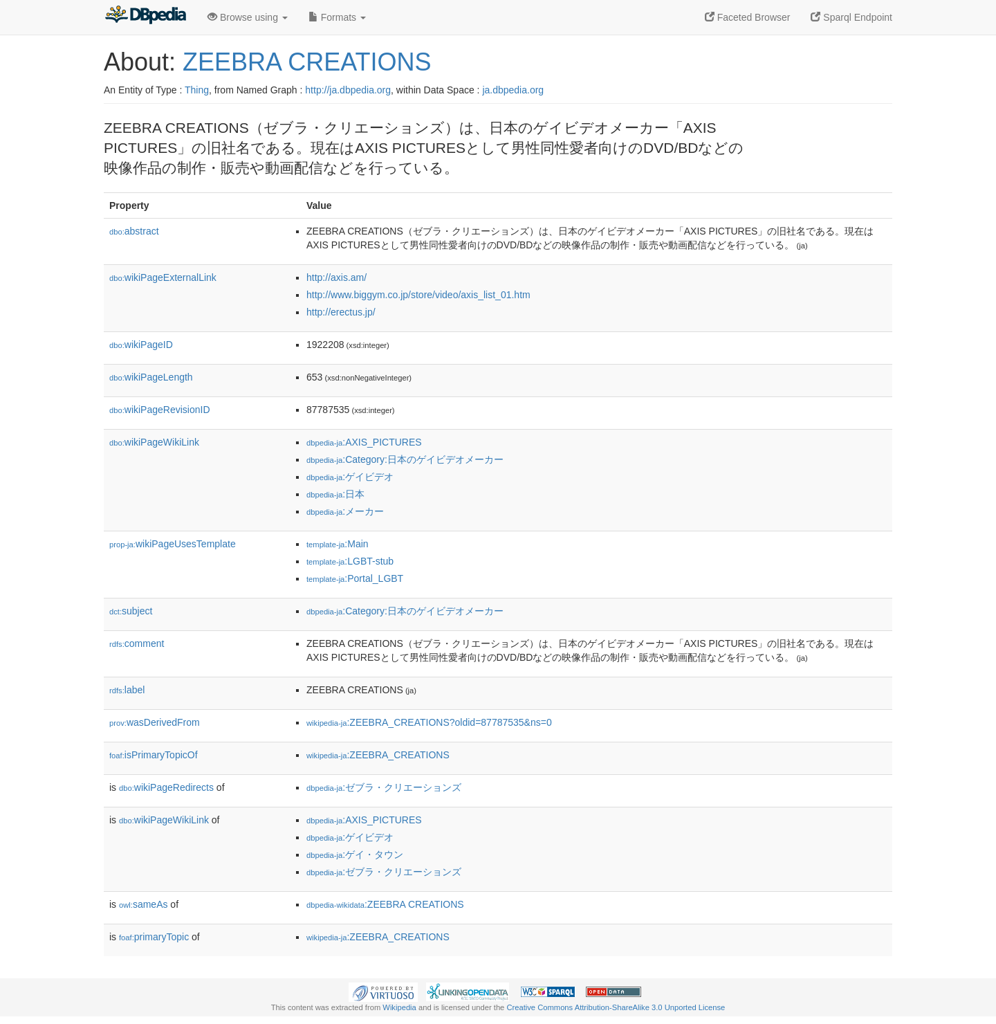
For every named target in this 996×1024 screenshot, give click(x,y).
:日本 (335, 494)
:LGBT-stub (350, 561)
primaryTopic (154, 936)
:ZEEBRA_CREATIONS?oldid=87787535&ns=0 (429, 722)
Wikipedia (399, 1007)
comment (136, 643)
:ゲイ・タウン (354, 854)
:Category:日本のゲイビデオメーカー (405, 459)
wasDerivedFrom (154, 722)
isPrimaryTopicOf (153, 754)
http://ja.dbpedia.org (348, 89)
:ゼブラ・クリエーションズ (383, 787)
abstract (134, 231)
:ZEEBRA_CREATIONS (378, 754)
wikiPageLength (151, 377)
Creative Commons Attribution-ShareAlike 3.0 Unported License (615, 1007)
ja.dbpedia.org (513, 89)
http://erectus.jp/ (341, 312)
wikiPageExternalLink (162, 277)
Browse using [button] (248, 17)
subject (130, 610)
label (127, 689)
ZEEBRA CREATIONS (307, 62)
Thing (197, 89)
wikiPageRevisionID (159, 409)
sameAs (143, 904)
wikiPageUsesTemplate (172, 543)
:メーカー (345, 511)
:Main (337, 543)
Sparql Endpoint (851, 17)
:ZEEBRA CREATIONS (385, 904)
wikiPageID (141, 344)
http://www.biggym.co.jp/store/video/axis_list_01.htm (418, 294)
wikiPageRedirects (166, 787)
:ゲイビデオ (350, 476)
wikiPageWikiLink (154, 442)
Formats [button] (337, 17)
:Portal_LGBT (354, 578)
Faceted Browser (748, 17)
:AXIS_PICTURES (364, 442)
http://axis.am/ (336, 277)
